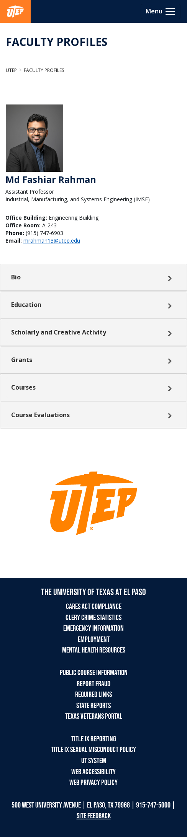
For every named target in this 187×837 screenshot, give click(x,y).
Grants (21, 360)
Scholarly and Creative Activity (58, 332)
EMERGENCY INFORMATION (93, 628)
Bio (16, 277)
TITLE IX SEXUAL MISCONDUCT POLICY (93, 749)
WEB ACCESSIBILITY (93, 772)
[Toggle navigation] (161, 11)
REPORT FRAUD (93, 684)
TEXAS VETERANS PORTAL (93, 716)
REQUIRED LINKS (93, 694)
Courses (23, 387)
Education (26, 304)
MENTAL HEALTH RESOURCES (93, 650)
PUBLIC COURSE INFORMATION (94, 672)
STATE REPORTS (93, 705)
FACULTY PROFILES (56, 41)
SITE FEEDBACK (94, 816)
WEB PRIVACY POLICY (93, 782)
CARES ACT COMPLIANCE (93, 606)
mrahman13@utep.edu (51, 240)
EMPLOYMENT (94, 639)
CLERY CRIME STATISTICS (93, 617)
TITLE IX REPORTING (93, 739)
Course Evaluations (40, 415)
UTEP (11, 70)
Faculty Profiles (44, 70)
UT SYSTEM (93, 760)
